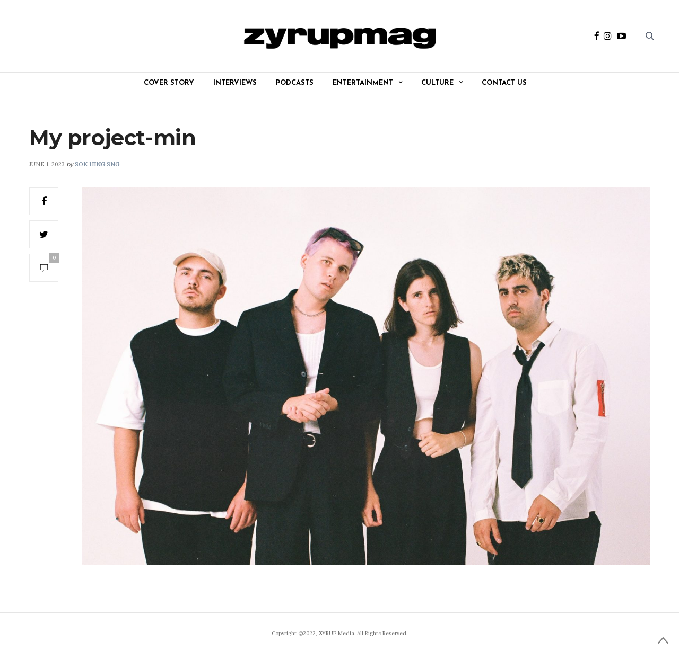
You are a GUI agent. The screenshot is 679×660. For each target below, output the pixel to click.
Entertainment (363, 82)
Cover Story (169, 82)
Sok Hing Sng (97, 164)
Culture (437, 82)
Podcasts (295, 82)
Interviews (235, 82)
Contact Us (504, 82)
